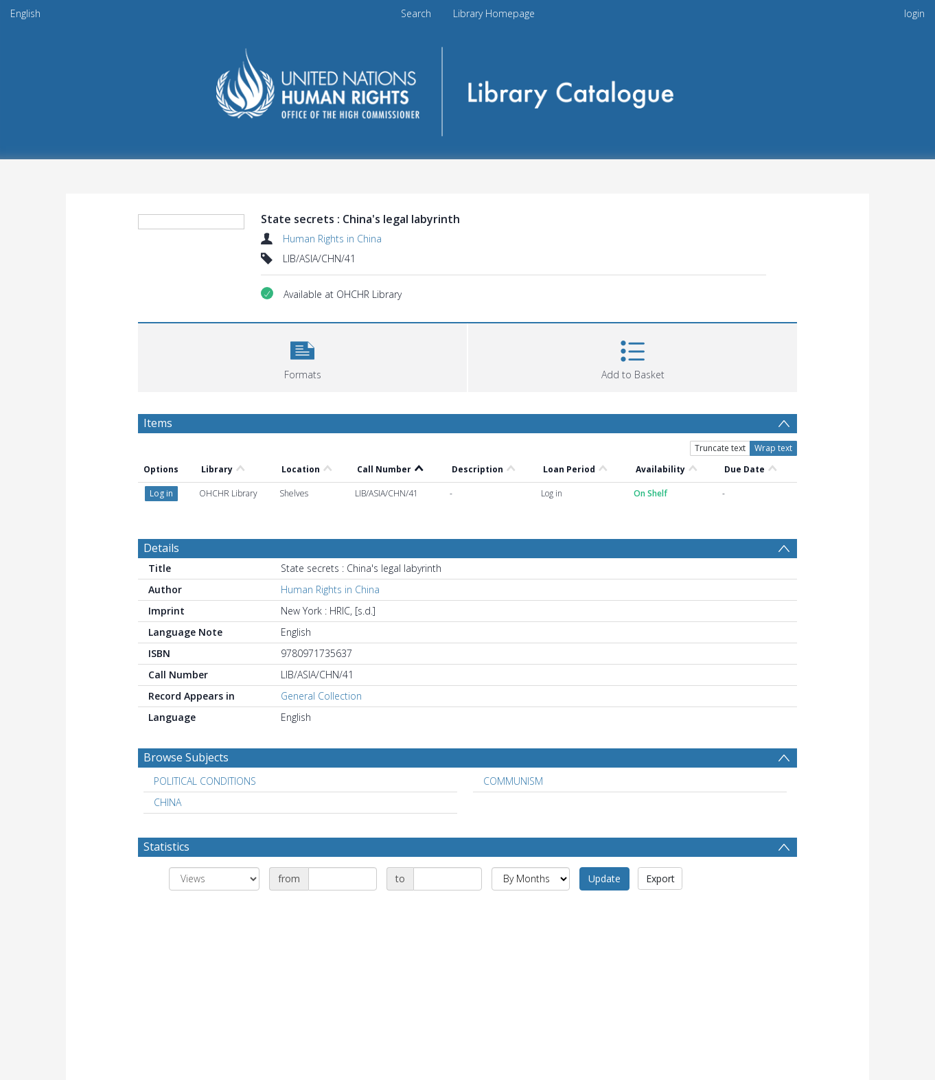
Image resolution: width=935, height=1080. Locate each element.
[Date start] (342, 879)
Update (604, 878)
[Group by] (214, 879)
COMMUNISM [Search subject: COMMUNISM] (513, 781)
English (25, 13)
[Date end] (447, 879)
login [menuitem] (914, 13)
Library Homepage (494, 13)
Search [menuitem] (416, 13)
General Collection (321, 695)
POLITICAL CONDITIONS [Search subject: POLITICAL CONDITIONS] (205, 781)
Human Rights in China (332, 238)
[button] (302, 356)
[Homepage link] (467, 87)
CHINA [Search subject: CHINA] (167, 802)
